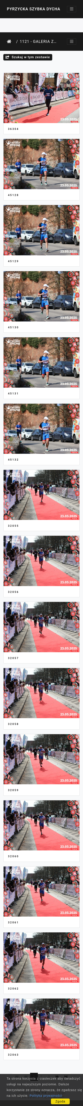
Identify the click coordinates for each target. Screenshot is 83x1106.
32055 (13, 525)
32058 (13, 724)
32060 (13, 856)
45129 (13, 261)
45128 (13, 195)
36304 (13, 129)
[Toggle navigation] (71, 9)
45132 (13, 459)
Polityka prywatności (46, 1095)
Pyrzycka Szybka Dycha (33, 9)
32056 (13, 592)
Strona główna (10, 41)
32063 (13, 1054)
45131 (13, 393)
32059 (13, 790)
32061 (13, 922)
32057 (13, 658)
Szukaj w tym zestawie (28, 57)
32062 (13, 988)
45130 (13, 327)
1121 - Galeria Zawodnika (38, 41)
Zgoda (60, 1101)
